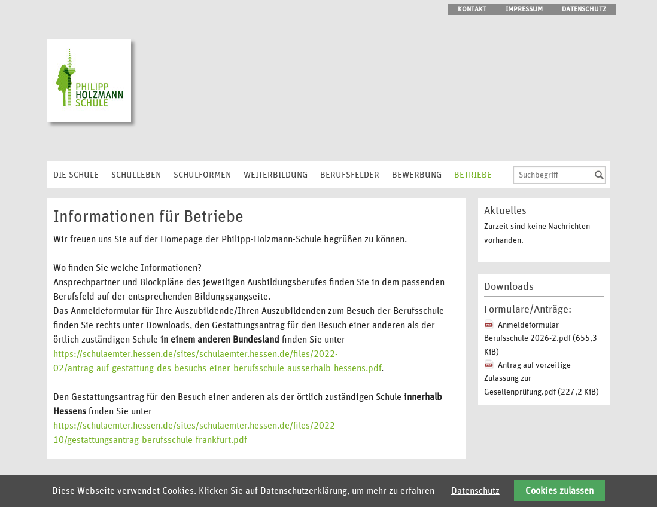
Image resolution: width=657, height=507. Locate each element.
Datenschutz (475, 491)
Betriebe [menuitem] (473, 174)
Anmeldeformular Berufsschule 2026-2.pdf (540, 338)
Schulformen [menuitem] (202, 174)
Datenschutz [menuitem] (584, 9)
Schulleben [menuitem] (136, 174)
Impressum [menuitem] (524, 9)
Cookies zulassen (559, 491)
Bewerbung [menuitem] (417, 174)
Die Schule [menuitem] (76, 174)
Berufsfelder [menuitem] (349, 174)
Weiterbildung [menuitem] (276, 174)
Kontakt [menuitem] (472, 9)
